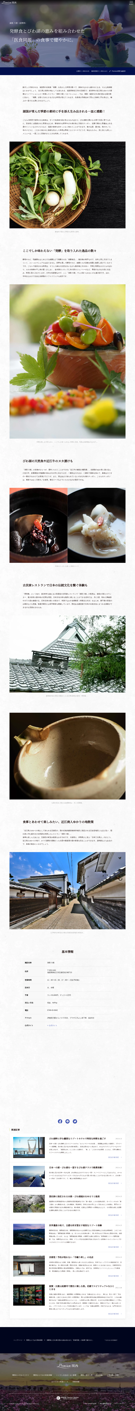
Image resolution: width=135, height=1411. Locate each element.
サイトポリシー (120, 1403)
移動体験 (76, 1381)
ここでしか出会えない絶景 (66, 1375)
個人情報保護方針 (106, 1403)
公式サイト (53, 1025)
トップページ (18, 1340)
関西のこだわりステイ (20, 1375)
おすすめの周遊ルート (59, 1381)
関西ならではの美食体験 (34, 1340)
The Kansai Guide (90, 1403)
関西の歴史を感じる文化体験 (92, 1375)
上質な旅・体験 (113, 1375)
